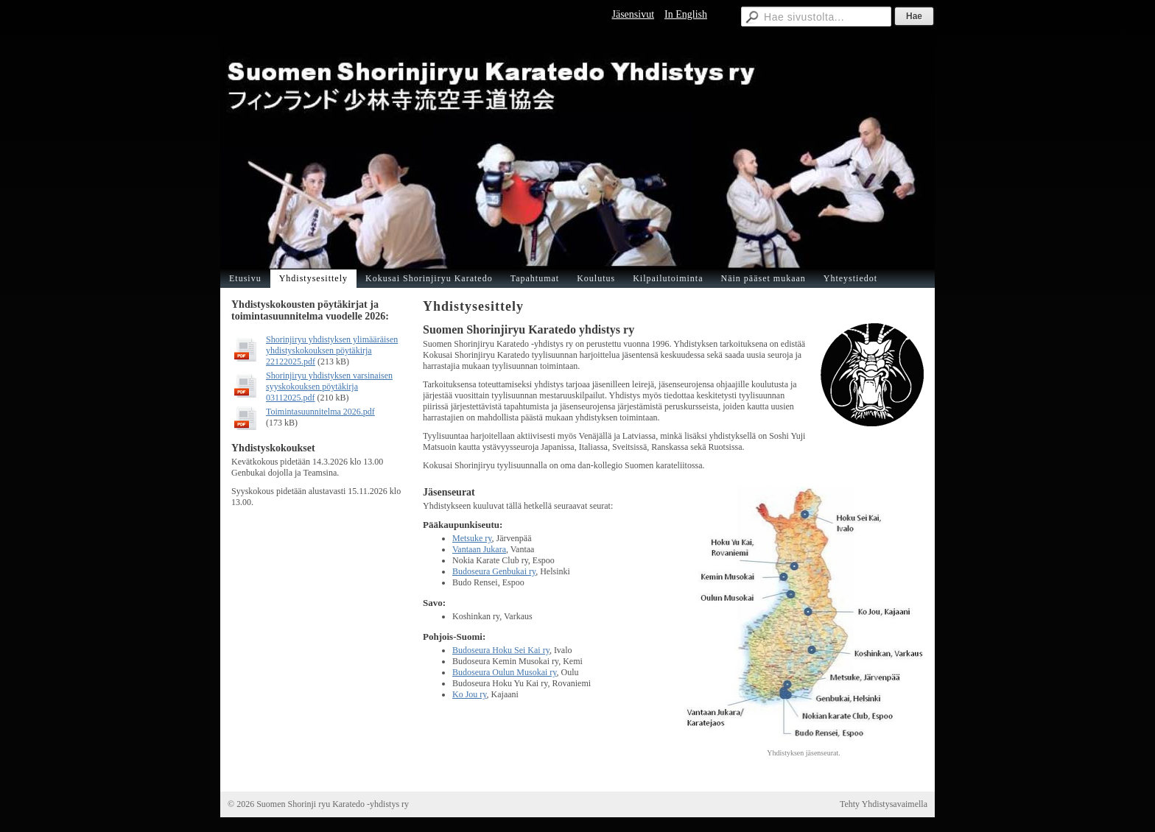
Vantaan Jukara (479, 549)
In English (685, 14)
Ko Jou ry (469, 694)
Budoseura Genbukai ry (494, 571)
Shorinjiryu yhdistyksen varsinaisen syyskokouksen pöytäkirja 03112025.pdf (329, 386)
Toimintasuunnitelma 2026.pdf (320, 411)
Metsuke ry (472, 538)
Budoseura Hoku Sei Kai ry (501, 650)
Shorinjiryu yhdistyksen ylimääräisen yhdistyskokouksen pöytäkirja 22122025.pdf (332, 350)
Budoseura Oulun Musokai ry (504, 672)
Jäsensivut (632, 14)
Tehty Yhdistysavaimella (883, 804)
